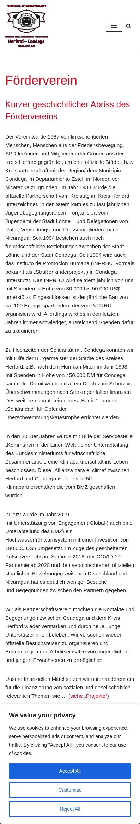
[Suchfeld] (128, 25)
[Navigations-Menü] (114, 26)
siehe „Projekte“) (89, 696)
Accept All (70, 771)
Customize (69, 790)
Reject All (70, 809)
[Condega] (26, 26)
